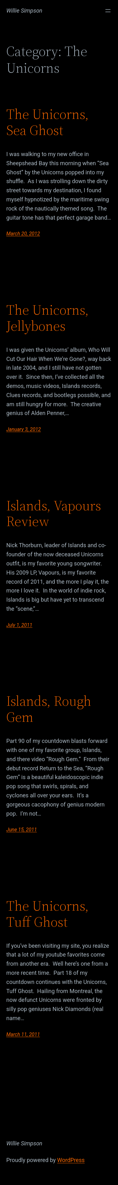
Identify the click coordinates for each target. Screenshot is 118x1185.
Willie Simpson (24, 10)
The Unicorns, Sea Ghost (47, 122)
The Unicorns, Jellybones (47, 318)
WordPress (71, 1160)
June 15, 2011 (21, 830)
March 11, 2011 (23, 1034)
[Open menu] (108, 10)
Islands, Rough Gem (48, 709)
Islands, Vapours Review (53, 514)
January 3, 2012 (23, 429)
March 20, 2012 (23, 234)
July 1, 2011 (19, 625)
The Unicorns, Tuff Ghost (47, 914)
